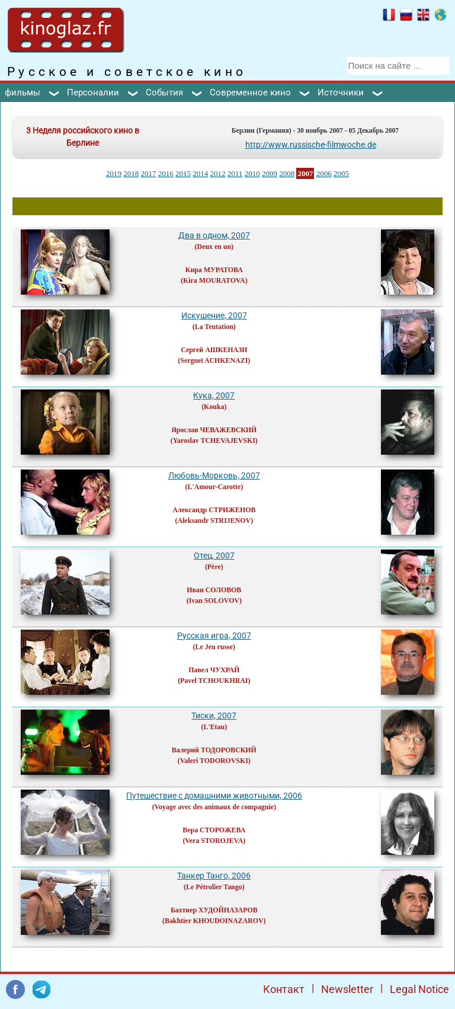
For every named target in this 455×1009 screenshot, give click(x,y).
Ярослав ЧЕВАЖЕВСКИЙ (214, 430)
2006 (324, 173)
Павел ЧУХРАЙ (213, 670)
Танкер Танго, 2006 (214, 875)
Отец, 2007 (214, 555)
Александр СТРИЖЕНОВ (213, 510)
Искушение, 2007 (214, 315)
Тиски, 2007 (213, 715)
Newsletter (347, 989)
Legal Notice (419, 989)
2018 (131, 173)
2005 (341, 173)
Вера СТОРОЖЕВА (213, 830)
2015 (183, 173)
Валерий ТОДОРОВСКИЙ (214, 750)
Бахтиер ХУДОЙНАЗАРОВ (214, 910)
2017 (148, 173)
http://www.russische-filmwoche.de (310, 144)
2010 (252, 173)
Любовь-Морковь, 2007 (214, 475)
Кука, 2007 (214, 395)
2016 (166, 173)
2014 (200, 173)
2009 (269, 173)
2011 (235, 173)
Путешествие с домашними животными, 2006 (214, 795)
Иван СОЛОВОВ (214, 590)
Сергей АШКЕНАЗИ (214, 350)
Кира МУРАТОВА (214, 270)
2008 (286, 173)
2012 (218, 173)
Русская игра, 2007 (214, 635)
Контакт (284, 989)
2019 (113, 173)
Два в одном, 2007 (214, 235)
